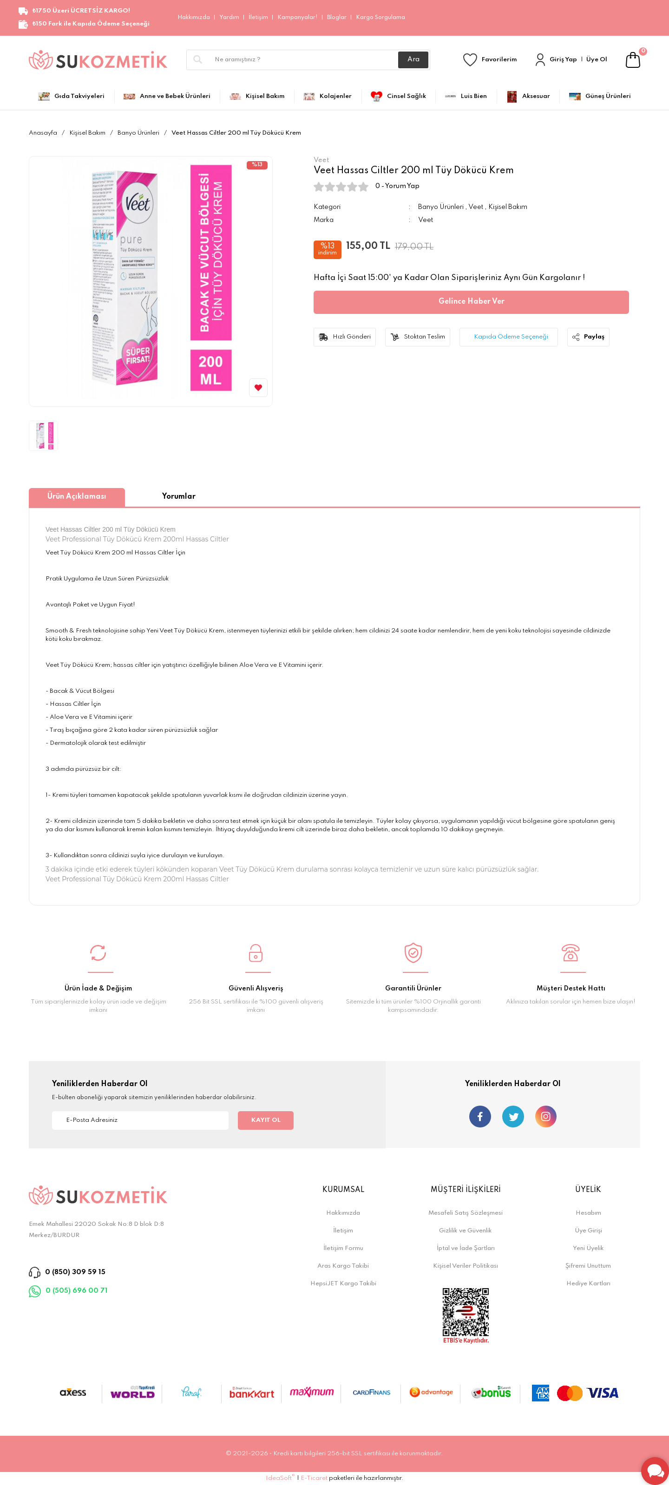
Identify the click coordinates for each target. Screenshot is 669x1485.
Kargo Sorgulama (380, 17)
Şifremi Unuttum (588, 1266)
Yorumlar (179, 497)
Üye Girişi (588, 1231)
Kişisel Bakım (507, 207)
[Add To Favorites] (258, 387)
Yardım (229, 17)
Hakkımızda (193, 17)
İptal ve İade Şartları (466, 1248)
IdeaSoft (280, 1477)
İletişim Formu (343, 1248)
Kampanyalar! (297, 17)
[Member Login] (540, 60)
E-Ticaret (314, 1478)
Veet (475, 207)
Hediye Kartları (588, 1284)
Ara (413, 59)
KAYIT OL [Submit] (266, 1120)
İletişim (258, 17)
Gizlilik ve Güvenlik (465, 1231)
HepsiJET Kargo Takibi (343, 1284)
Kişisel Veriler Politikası (465, 1266)
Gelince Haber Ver (472, 302)
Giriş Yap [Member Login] (563, 60)
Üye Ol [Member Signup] (596, 60)
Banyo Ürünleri (441, 207)
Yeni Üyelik (588, 1248)
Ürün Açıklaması (76, 497)
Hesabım (588, 1213)
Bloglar (337, 17)
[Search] (308, 60)
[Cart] (633, 60)
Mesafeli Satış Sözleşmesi (465, 1213)
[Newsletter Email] (140, 1120)
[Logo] (98, 60)
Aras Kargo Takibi (343, 1266)
